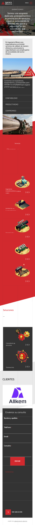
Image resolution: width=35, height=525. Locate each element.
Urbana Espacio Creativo (20, 521)
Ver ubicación (17, 512)
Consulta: (8, 446)
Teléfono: (8, 428)
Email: (6, 437)
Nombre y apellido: (11, 418)
